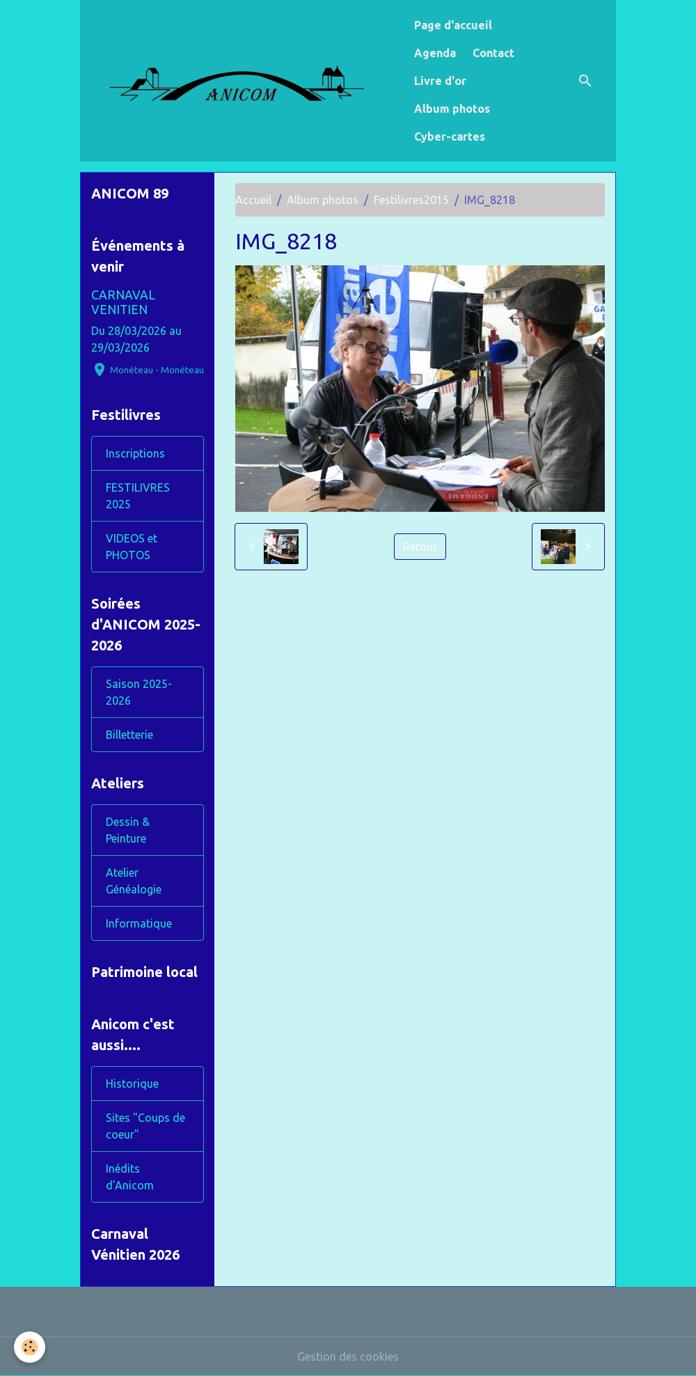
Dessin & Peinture (128, 830)
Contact (493, 53)
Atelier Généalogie (133, 881)
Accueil (253, 200)
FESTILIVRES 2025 (138, 495)
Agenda (435, 53)
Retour (420, 546)
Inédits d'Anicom (130, 1176)
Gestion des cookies (348, 1356)
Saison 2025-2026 (139, 692)
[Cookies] (29, 1347)
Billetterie (129, 734)
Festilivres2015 (411, 200)
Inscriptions (135, 453)
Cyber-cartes (449, 136)
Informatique (139, 923)
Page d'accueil (453, 25)
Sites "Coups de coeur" (145, 1126)
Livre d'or (440, 81)
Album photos (452, 108)
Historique (132, 1083)
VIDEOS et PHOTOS (131, 546)
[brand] (244, 80)
